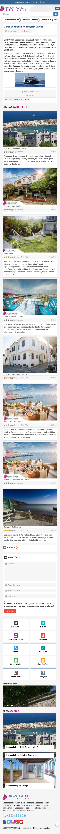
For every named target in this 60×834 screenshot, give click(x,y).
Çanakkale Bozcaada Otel (13, 316)
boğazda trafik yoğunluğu (21, 99)
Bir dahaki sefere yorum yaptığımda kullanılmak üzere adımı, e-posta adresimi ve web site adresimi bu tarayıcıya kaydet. (29, 604)
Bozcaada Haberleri (30, 20)
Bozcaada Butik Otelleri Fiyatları (15, 374)
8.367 (52, 425)
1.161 (52, 483)
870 (53, 320)
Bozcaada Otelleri (12, 20)
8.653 (52, 257)
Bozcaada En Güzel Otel (13, 527)
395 (53, 209)
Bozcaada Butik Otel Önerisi (14, 206)
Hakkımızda (19, 2)
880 (53, 530)
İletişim (42, 2)
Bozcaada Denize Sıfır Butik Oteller (17, 480)
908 (53, 152)
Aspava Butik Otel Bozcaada (14, 422)
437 (53, 378)
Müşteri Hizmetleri (31, 2)
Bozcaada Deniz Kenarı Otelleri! (15, 148)
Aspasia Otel (8, 254)
